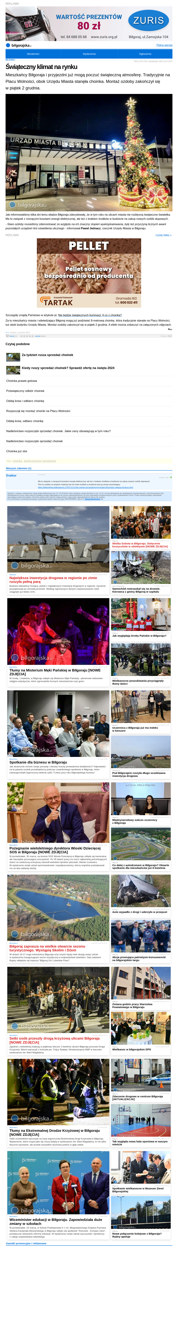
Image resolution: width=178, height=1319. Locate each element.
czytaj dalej (163, 235)
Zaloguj (88, 499)
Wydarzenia (89, 54)
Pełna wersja (164, 45)
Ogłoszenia (145, 54)
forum (13, 336)
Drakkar (11, 475)
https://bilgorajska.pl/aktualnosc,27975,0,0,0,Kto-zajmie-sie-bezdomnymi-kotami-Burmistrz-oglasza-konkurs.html (85, 487)
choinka (17, 460)
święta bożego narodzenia (40, 460)
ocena (40, 336)
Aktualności (33, 54)
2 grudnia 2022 (41, 474)
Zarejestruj (95, 499)
